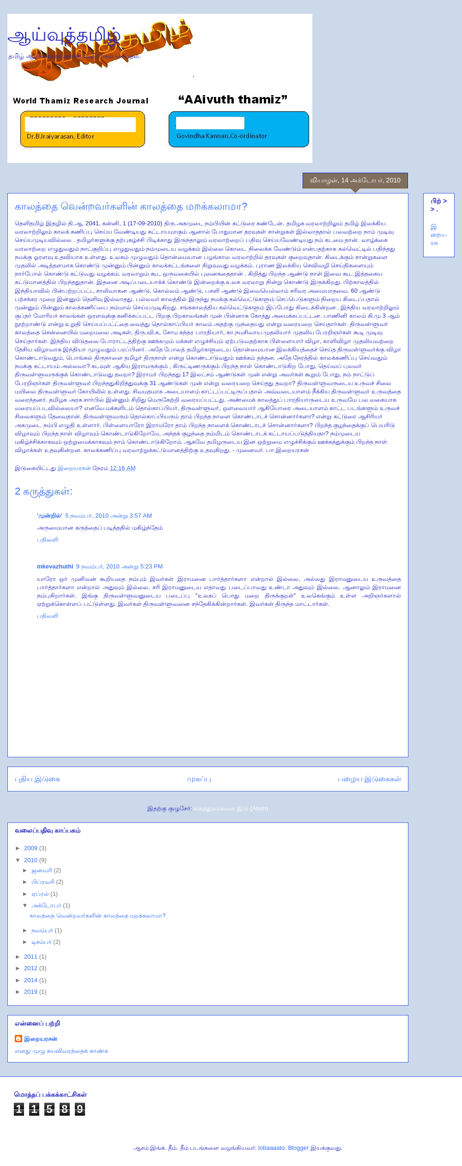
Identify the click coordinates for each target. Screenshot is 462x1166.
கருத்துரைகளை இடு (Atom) (231, 808)
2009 (31, 848)
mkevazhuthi (55, 566)
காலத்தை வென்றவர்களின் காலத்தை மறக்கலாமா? (97, 915)
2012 (31, 968)
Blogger (298, 1147)
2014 (31, 980)
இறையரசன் (40, 1038)
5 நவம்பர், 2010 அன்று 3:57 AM (108, 515)
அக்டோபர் (47, 905)
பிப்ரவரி (43, 881)
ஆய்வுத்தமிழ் (64, 34)
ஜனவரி (42, 870)
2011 (31, 956)
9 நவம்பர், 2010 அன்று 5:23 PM (119, 566)
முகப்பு (199, 779)
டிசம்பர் (42, 941)
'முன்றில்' (49, 515)
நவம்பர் (43, 930)
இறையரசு (439, 234)
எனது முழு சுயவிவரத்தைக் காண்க (61, 1050)
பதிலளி (47, 539)
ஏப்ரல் (41, 893)
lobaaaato (271, 1147)
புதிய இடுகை (37, 779)
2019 (31, 991)
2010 (31, 860)
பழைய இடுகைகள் (369, 779)
